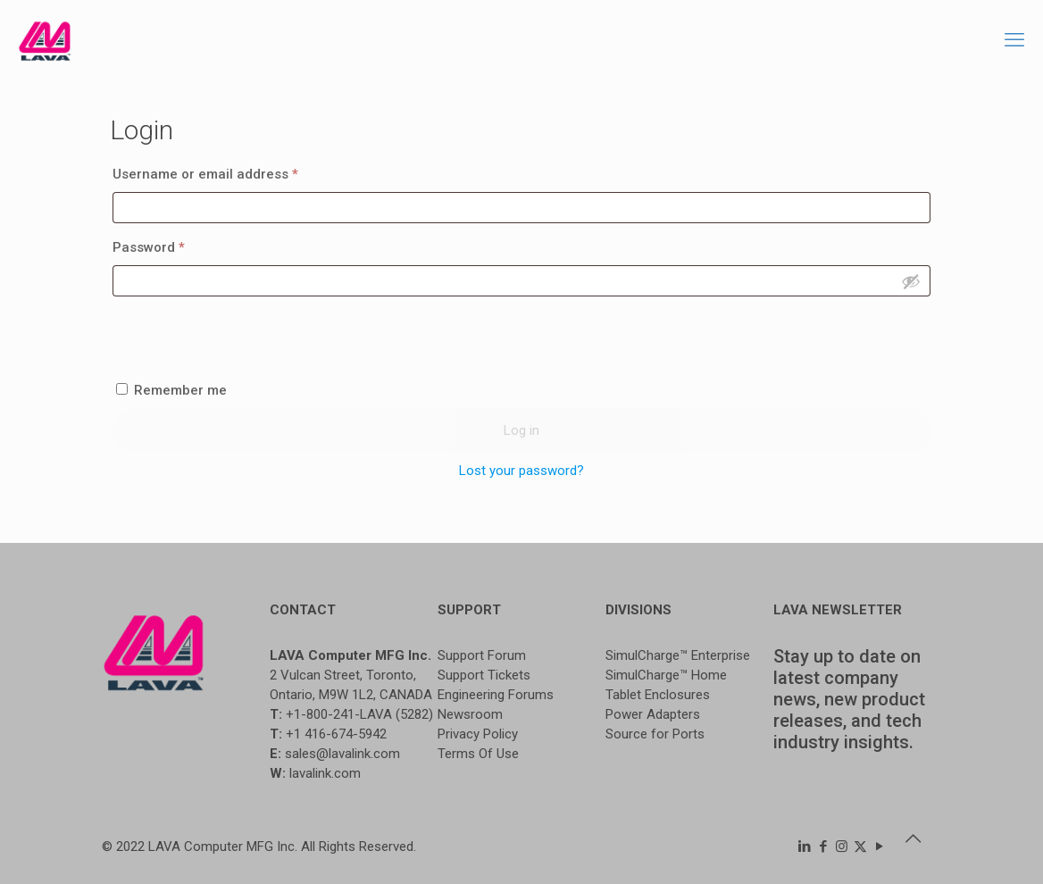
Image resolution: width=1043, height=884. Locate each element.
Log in (521, 430)
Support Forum (482, 655)
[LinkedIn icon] (804, 846)
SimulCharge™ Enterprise (677, 655)
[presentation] (521, 339)
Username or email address (234, 171)
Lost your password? (521, 471)
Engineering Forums (496, 695)
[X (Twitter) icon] (860, 846)
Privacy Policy (478, 734)
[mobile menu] (1014, 40)
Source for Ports (655, 734)
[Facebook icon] (823, 846)
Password (177, 244)
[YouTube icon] (879, 846)
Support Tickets (484, 675)
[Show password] (911, 281)
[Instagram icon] (841, 846)
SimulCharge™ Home (666, 675)
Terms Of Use (478, 754)
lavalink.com (325, 773)
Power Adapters (652, 714)
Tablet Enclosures (657, 695)
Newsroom (470, 714)
